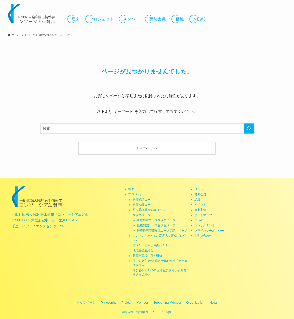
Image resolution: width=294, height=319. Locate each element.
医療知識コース (143, 204)
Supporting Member (167, 302)
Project (126, 302)
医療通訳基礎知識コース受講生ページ (162, 230)
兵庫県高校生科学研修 (147, 255)
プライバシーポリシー (209, 230)
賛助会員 (200, 194)
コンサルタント (204, 225)
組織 (197, 199)
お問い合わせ (203, 235)
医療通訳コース (143, 199)
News (214, 302)
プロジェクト (137, 194)
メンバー (200, 189)
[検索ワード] (147, 128)
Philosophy (108, 302)
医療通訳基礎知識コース (149, 210)
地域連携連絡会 (143, 250)
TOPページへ (147, 148)
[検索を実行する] (249, 128)
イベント (200, 204)
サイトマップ (203, 215)
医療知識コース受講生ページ (156, 225)
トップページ (86, 302)
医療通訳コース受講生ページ (156, 220)
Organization (195, 302)
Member (142, 302)
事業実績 (200, 210)
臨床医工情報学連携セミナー (152, 245)
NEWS (198, 220)
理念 (131, 189)
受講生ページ (141, 215)
